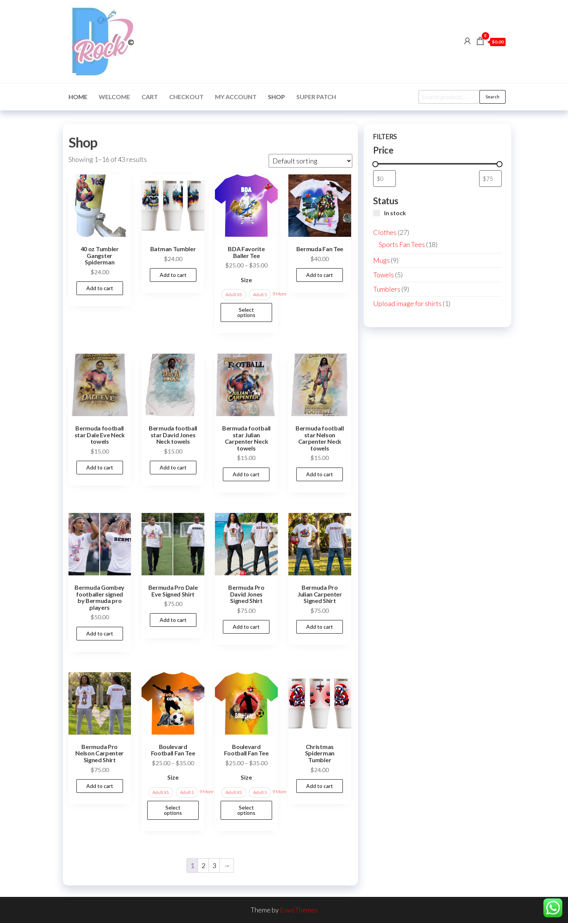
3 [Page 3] (214, 865)
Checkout (186, 96)
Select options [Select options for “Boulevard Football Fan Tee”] (173, 810)
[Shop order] (310, 161)
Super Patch (316, 96)
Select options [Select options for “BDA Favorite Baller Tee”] (246, 312)
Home (77, 96)
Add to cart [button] (99, 288)
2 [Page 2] (203, 865)
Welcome (114, 96)
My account (236, 96)
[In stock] (376, 213)
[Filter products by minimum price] (384, 178)
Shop (276, 96)
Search (493, 96)
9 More (279, 294)
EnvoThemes (299, 910)
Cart (150, 96)
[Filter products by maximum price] (490, 178)
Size (246, 279)
